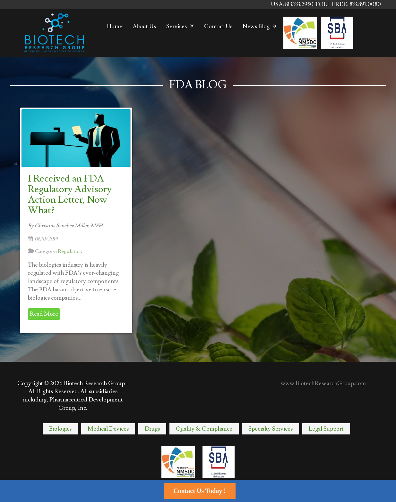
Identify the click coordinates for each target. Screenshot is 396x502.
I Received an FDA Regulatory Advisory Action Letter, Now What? (70, 194)
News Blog (256, 26)
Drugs (152, 429)
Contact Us (218, 26)
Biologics (60, 429)
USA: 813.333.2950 (293, 4)
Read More (44, 314)
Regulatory (70, 251)
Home (114, 26)
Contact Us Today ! (199, 490)
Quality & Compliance (204, 429)
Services (176, 26)
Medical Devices (108, 429)
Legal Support (326, 429)
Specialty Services (270, 429)
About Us (144, 26)
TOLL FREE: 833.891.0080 (348, 4)
